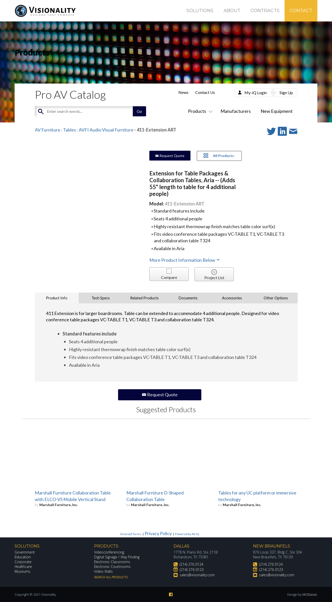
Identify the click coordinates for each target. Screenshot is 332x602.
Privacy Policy (158, 533)
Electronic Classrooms (112, 561)
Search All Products (111, 577)
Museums (23, 571)
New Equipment (277, 111)
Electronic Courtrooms (112, 566)
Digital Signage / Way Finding (117, 557)
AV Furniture (47, 130)
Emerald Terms (130, 534)
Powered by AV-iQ (187, 534)
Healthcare (23, 566)
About (232, 10)
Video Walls (103, 571)
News (183, 92)
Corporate (23, 561)
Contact (301, 10)
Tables (69, 130)
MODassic (309, 594)
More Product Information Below (184, 260)
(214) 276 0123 (192, 569)
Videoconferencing (109, 552)
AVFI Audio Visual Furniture (106, 130)
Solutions (199, 10)
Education (23, 557)
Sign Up (286, 92)
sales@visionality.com (197, 574)
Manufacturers (235, 111)
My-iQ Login (255, 92)
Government (25, 552)
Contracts (265, 10)
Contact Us (205, 92)
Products (199, 111)
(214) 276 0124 (191, 564)
